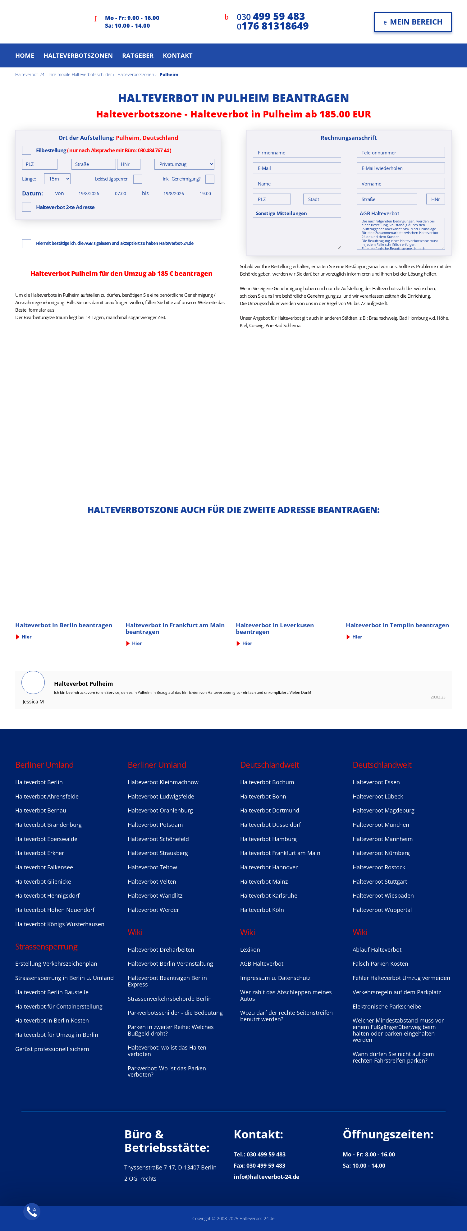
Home (24, 55)
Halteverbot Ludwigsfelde (161, 796)
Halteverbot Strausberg (158, 853)
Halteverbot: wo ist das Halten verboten (167, 1051)
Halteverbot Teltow (152, 867)
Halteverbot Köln (262, 909)
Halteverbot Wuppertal (382, 909)
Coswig (256, 325)
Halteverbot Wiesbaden (383, 895)
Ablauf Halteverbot (377, 949)
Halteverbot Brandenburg (48, 824)
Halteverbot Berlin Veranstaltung (170, 963)
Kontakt (178, 55)
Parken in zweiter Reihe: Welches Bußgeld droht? (171, 1030)
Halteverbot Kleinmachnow (163, 782)
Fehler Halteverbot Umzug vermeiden (401, 978)
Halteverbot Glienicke (43, 881)
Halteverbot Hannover (269, 867)
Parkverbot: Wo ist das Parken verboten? (167, 1071)
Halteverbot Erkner (39, 853)
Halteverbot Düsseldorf (270, 824)
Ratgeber (137, 55)
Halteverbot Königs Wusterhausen (59, 924)
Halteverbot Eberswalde (46, 839)
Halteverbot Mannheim (383, 839)
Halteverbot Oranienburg (160, 810)
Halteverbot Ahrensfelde (47, 796)
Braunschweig (383, 318)
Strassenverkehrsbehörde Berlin (170, 998)
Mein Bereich (412, 21)
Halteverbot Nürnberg (381, 853)
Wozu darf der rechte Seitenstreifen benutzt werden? (286, 1016)
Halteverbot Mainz (264, 881)
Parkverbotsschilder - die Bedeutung (175, 1012)
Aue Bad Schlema (283, 325)
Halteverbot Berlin (39, 782)
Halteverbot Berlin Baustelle (52, 992)
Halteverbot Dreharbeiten (161, 949)
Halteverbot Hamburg (268, 839)
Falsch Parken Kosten (380, 963)
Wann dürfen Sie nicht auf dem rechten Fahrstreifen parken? (393, 1057)
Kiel (243, 325)
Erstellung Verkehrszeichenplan (56, 963)
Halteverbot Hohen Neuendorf (54, 909)
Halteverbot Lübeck (378, 796)
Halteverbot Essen (376, 782)
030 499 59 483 (266, 1154)
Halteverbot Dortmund (269, 810)
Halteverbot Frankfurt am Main (280, 853)
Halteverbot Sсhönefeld (158, 839)
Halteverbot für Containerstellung (59, 1006)
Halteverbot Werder (153, 909)
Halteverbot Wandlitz (155, 895)
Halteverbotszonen (78, 55)
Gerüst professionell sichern (52, 1049)
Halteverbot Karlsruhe (268, 895)
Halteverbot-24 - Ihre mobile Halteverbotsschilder (63, 74)
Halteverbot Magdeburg (383, 810)
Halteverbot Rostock (379, 867)
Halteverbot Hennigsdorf (47, 895)
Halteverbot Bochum (267, 782)
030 (271, 16)
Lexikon (250, 949)
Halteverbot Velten (152, 881)
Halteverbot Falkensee (44, 867)
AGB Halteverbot (380, 213)
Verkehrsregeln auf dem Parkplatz (397, 992)
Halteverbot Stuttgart (380, 881)
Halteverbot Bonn (263, 796)
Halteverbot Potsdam (155, 824)
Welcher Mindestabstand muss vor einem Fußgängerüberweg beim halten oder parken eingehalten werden (398, 1030)
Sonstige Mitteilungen (281, 213)
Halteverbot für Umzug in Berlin (56, 1034)
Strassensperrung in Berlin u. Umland (64, 978)
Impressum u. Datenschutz (275, 978)
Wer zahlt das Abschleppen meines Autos (286, 995)
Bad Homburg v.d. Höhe (423, 318)
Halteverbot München (381, 824)
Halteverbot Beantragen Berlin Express (167, 981)
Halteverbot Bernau (40, 810)
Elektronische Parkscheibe (387, 1006)
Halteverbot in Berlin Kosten (52, 1020)
